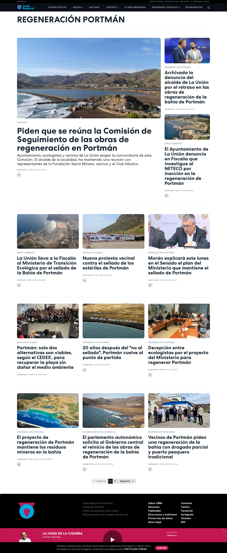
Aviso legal (154, 522)
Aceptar (161, 548)
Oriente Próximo (156, 2)
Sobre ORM (155, 503)
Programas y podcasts (165, 7)
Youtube (186, 518)
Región (77, 7)
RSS (183, 522)
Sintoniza (153, 506)
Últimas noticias (57, 7)
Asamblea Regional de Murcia (99, 432)
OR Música (172, 535)
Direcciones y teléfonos (162, 514)
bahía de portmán (92, 252)
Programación (193, 7)
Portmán (22, 122)
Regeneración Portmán (178, 67)
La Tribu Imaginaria (135, 7)
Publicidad (154, 510)
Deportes (111, 7)
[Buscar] (208, 7)
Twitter (185, 506)
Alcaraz (206, 2)
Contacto (186, 503)
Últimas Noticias (172, 2)
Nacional (94, 7)
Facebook (187, 510)
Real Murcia (184, 2)
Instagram (187, 514)
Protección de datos (160, 518)
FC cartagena (196, 2)
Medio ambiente (173, 143)
